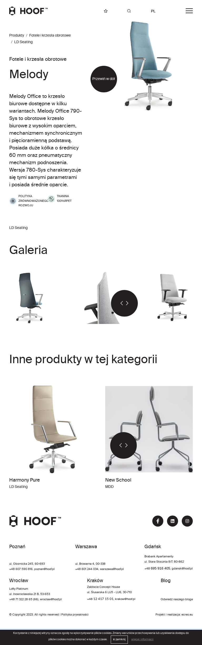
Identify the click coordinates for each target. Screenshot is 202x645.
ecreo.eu (187, 614)
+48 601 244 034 (86, 569)
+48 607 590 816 (21, 569)
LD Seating (23, 42)
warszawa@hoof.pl (112, 569)
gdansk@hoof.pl (182, 568)
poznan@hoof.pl (44, 569)
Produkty (16, 35)
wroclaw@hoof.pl (50, 599)
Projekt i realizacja (167, 614)
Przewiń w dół (103, 79)
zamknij (119, 639)
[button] (117, 303)
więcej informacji (142, 639)
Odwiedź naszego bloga (177, 599)
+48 (147, 568)
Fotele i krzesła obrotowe (50, 35)
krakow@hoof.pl (125, 599)
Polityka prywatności (75, 614)
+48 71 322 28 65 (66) (23, 599)
